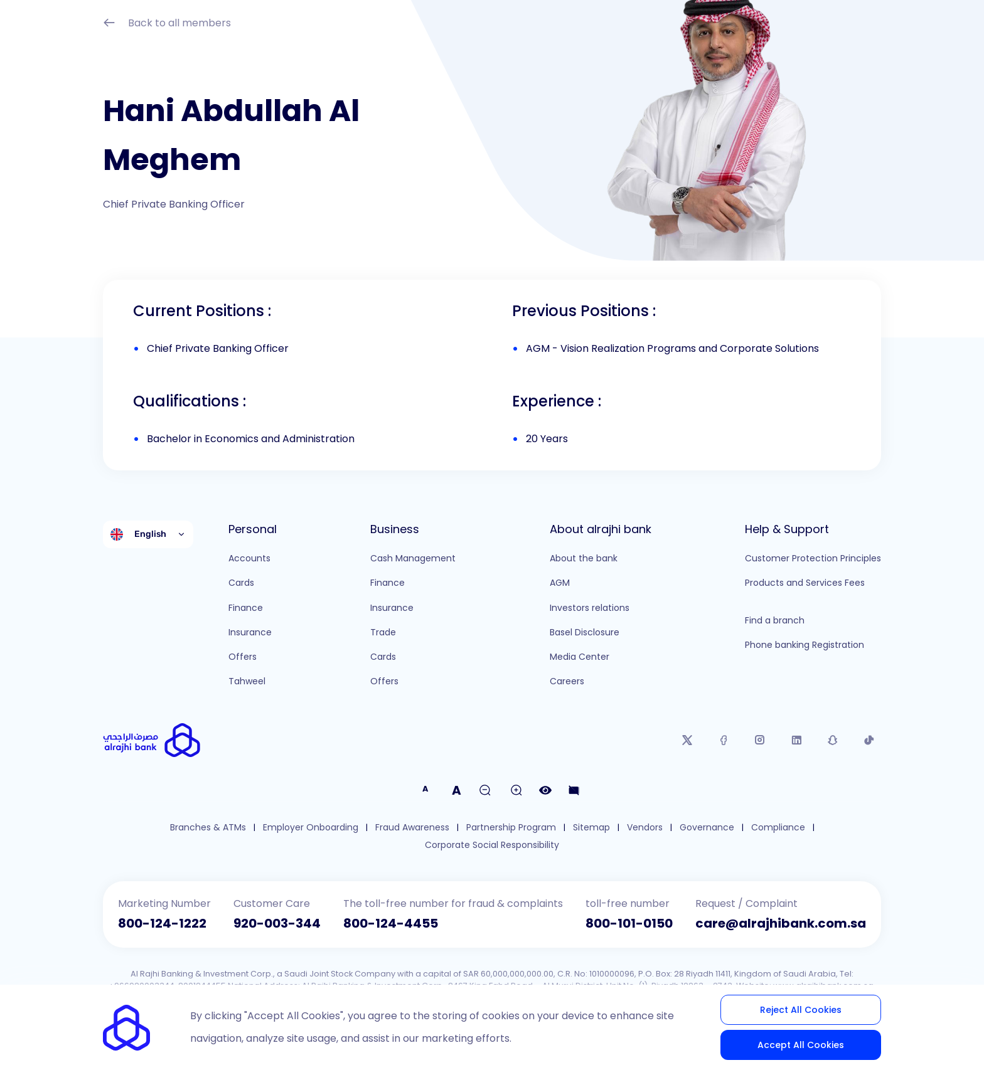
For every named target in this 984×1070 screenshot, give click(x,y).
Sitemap (591, 828)
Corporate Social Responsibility (492, 845)
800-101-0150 (629, 923)
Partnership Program (511, 828)
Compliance (778, 828)
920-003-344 (277, 923)
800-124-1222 (162, 923)
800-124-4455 (390, 923)
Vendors (645, 828)
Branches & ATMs (208, 828)
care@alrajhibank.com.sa (780, 923)
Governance (707, 828)
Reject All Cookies (801, 1010)
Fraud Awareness (412, 828)
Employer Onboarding (310, 828)
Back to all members (167, 24)
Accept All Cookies (800, 1045)
